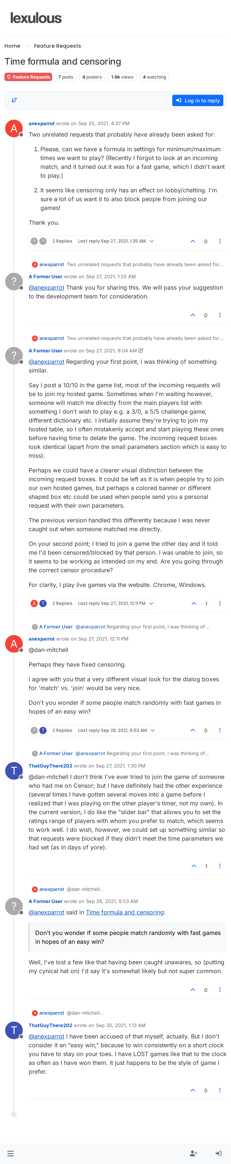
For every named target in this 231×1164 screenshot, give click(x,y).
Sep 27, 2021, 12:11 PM (103, 639)
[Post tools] (220, 241)
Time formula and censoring (125, 912)
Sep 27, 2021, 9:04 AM (111, 350)
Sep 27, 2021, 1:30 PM (120, 766)
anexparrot (42, 123)
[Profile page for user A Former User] (14, 281)
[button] (10, 1153)
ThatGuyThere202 (50, 766)
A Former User (45, 276)
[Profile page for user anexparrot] (14, 128)
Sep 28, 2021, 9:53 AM (112, 901)
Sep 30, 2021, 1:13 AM (121, 1025)
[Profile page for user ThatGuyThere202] (14, 771)
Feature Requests (28, 77)
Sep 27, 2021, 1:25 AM (111, 276)
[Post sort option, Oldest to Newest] (14, 100)
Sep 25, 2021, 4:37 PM (104, 123)
